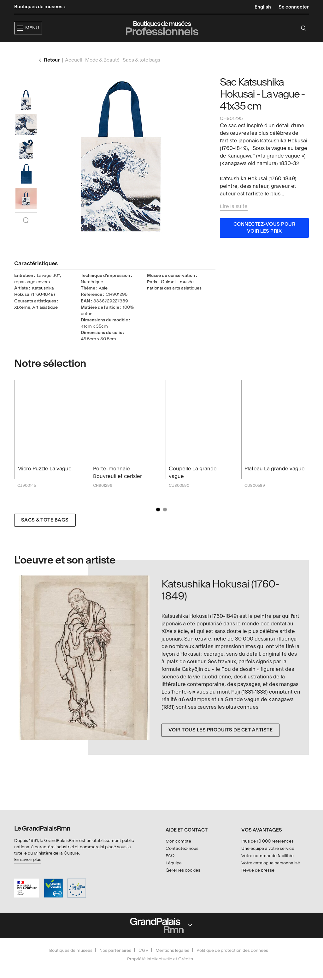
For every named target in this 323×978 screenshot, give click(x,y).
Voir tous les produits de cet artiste (220, 742)
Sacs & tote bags (45, 532)
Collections (171, 49)
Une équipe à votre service (267, 848)
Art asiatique (45, 319)
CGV (143, 950)
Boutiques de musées (70, 950)
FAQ (170, 856)
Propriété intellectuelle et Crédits (160, 959)
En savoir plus (27, 859)
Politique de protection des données (232, 950)
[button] (88, 49)
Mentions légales (172, 950)
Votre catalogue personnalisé (270, 863)
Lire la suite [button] (234, 218)
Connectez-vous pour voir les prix (264, 240)
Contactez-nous (182, 848)
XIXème (22, 319)
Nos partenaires (115, 950)
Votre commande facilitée (267, 856)
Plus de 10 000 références (267, 841)
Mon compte (178, 841)
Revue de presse (257, 870)
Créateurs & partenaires (232, 49)
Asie (103, 300)
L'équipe (174, 863)
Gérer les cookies (183, 870)
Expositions (129, 49)
